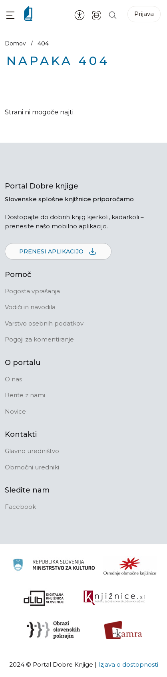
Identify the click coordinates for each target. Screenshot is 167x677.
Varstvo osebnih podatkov (44, 323)
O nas (13, 379)
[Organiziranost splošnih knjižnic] (130, 566)
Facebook (20, 506)
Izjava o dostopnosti (128, 664)
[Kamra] (123, 630)
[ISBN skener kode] (96, 14)
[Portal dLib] (44, 598)
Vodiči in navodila (30, 307)
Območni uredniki (32, 467)
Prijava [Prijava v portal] (144, 14)
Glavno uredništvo (32, 451)
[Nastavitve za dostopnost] (79, 15)
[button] (10, 15)
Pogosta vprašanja (32, 291)
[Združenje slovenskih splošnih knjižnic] (114, 598)
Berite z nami (25, 395)
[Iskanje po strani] (112, 14)
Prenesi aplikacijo (58, 252)
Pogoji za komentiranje (39, 339)
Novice (15, 411)
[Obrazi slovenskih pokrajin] (53, 630)
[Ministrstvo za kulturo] (53, 566)
